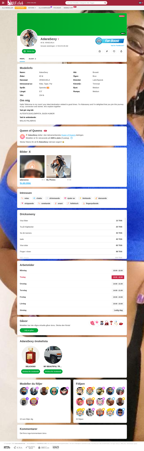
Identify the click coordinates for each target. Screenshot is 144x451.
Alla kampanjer (45, 8)
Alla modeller (7, 8)
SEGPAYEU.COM (42, 443)
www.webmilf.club (20, 443)
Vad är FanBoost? (117, 45)
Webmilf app (69, 8)
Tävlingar (57, 8)
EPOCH (32, 443)
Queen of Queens (68, 135)
